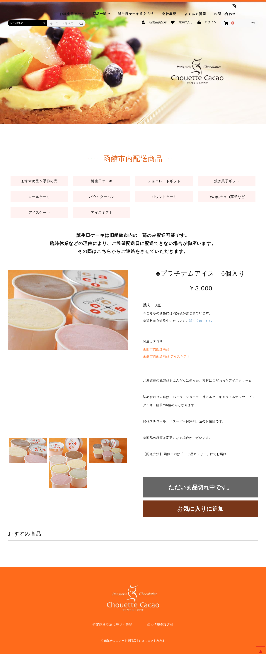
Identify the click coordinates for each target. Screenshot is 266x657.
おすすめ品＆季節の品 (39, 181)
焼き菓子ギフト (227, 181)
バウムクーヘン (101, 198)
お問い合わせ (225, 14)
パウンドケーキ (164, 198)
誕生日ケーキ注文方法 (136, 14)
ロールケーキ (39, 198)
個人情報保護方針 (160, 627)
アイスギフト (101, 215)
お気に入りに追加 (200, 512)
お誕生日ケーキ (72, 14)
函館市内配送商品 (156, 352)
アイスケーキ (39, 215)
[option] (68, 313)
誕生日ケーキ (102, 181)
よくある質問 (195, 14)
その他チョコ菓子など (227, 198)
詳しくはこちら (200, 324)
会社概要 (169, 14)
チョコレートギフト (164, 181)
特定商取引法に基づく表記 (112, 627)
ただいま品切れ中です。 (200, 490)
